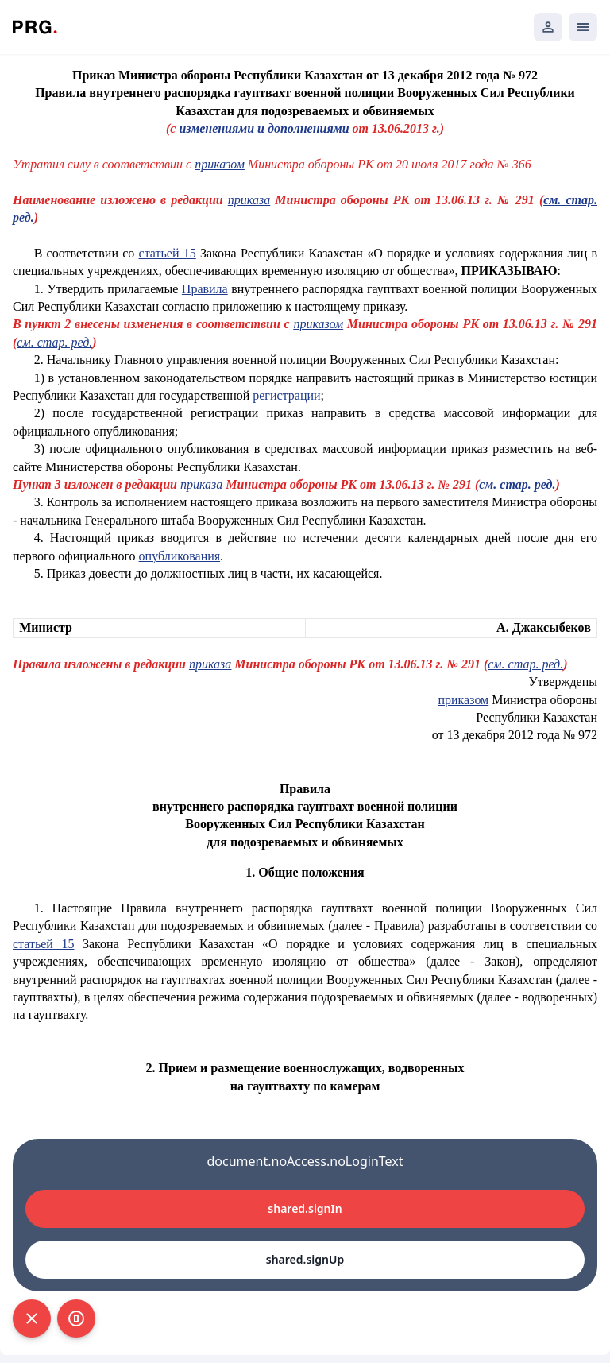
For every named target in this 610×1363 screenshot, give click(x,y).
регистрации (286, 395)
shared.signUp (305, 1259)
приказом (220, 164)
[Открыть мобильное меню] (583, 27)
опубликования (180, 556)
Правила (205, 289)
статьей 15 (167, 253)
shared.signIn (305, 1208)
